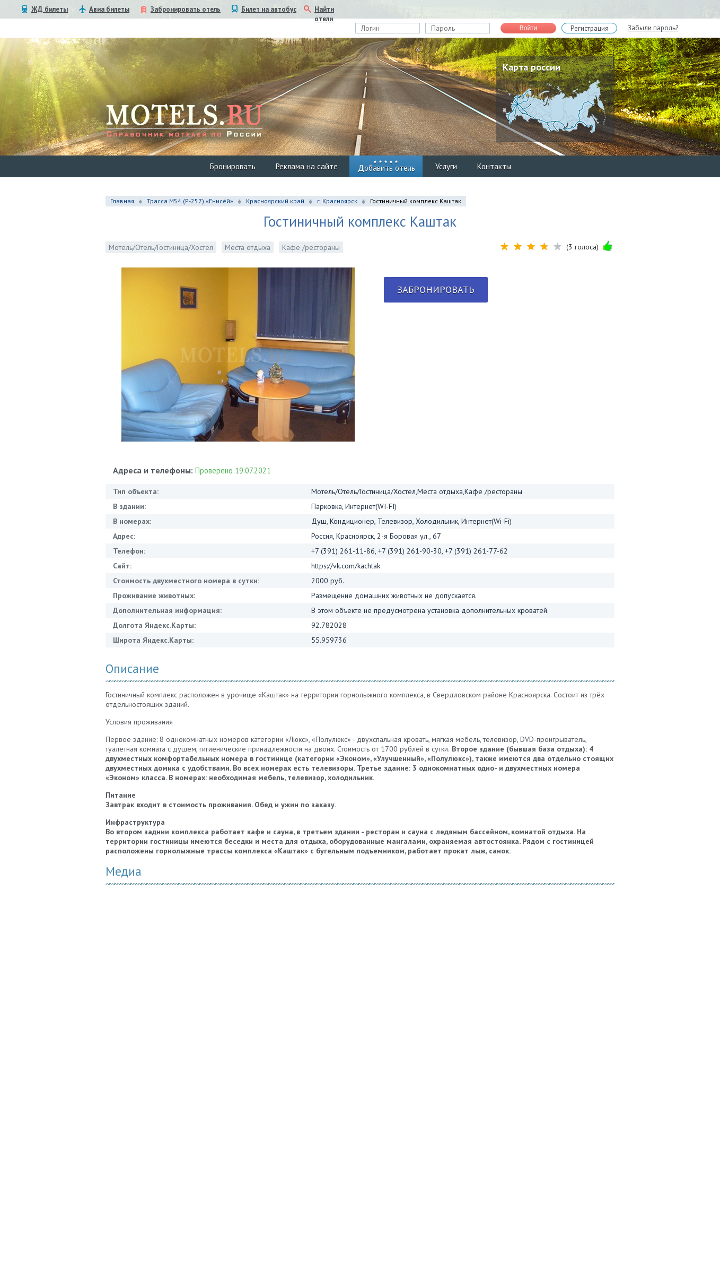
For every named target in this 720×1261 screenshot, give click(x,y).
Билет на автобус (268, 9)
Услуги (446, 166)
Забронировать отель (186, 9)
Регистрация (589, 28)
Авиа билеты (109, 9)
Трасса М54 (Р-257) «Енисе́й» (190, 201)
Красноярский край (275, 201)
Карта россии (531, 67)
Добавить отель (386, 168)
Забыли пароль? (653, 27)
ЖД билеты (49, 9)
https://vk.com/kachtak (345, 566)
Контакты (494, 166)
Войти (529, 28)
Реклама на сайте (307, 166)
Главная (122, 201)
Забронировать (436, 289)
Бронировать (233, 166)
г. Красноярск (337, 201)
